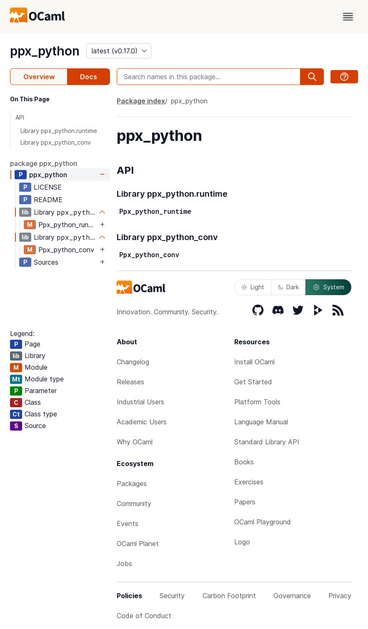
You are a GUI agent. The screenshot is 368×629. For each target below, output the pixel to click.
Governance (292, 595)
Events (127, 523)
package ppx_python (43, 163)
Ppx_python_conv (66, 250)
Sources (46, 262)
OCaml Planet (138, 543)
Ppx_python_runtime (68, 225)
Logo (242, 542)
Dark (288, 287)
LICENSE (48, 187)
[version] (118, 50)
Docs (88, 77)
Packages (132, 483)
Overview (39, 77)
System (328, 287)
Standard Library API (266, 442)
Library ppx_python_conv (55, 142)
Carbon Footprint (229, 595)
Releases (130, 382)
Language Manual (261, 422)
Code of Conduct (144, 615)
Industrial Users (140, 402)
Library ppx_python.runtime (58, 130)
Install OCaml (254, 362)
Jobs (124, 563)
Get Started (253, 382)
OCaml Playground (262, 522)
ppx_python (45, 50)
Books (244, 462)
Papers (244, 502)
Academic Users (142, 422)
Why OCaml (135, 442)
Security (172, 595)
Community (134, 503)
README (48, 199)
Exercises (248, 482)
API (19, 117)
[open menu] (348, 16)
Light (252, 287)
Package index (141, 101)
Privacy (339, 595)
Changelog (133, 362)
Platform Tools (257, 402)
